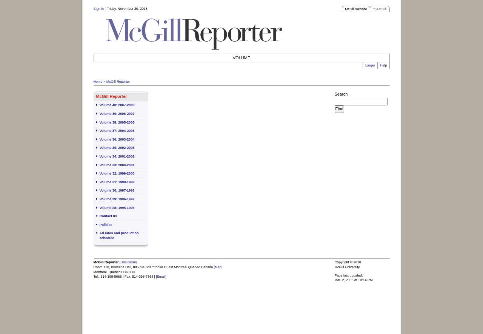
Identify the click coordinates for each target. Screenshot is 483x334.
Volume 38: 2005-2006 (117, 122)
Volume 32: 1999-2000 (117, 173)
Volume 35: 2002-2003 (117, 148)
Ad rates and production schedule (119, 235)
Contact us (108, 216)
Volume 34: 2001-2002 (117, 156)
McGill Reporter (118, 82)
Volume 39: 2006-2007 (117, 114)
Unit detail (128, 262)
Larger (370, 65)
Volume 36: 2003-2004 (117, 139)
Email (161, 276)
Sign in (99, 9)
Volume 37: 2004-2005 (117, 131)
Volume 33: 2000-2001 (117, 165)
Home (98, 82)
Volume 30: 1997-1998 (117, 190)
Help (383, 65)
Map (218, 267)
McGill (380, 9)
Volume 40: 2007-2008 (117, 105)
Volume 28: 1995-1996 (117, 208)
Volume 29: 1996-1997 (117, 199)
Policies (106, 225)
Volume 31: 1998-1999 (117, 182)
